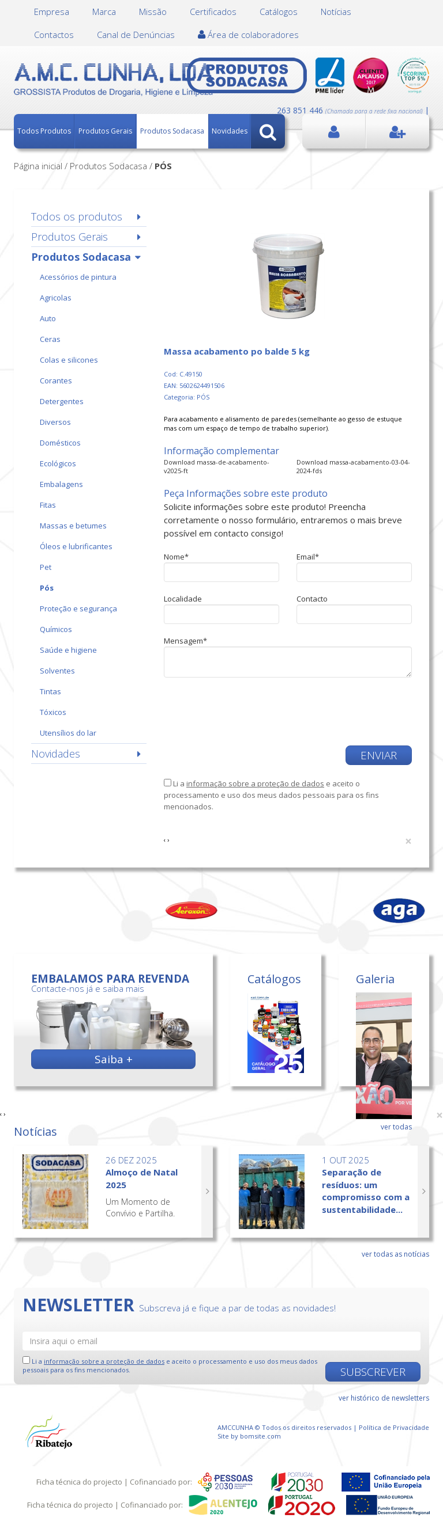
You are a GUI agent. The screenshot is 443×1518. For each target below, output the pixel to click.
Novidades (229, 131)
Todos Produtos (44, 131)
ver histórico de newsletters (384, 1398)
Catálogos (279, 11)
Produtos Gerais (105, 131)
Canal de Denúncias (136, 34)
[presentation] (251, 711)
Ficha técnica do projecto (79, 1482)
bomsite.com (260, 1436)
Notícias (336, 11)
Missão (153, 11)
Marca (104, 11)
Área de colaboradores (248, 34)
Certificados (213, 11)
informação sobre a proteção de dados (255, 783)
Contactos (54, 34)
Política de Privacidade (394, 1427)
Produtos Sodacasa (172, 131)
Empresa (51, 11)
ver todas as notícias (395, 1254)
